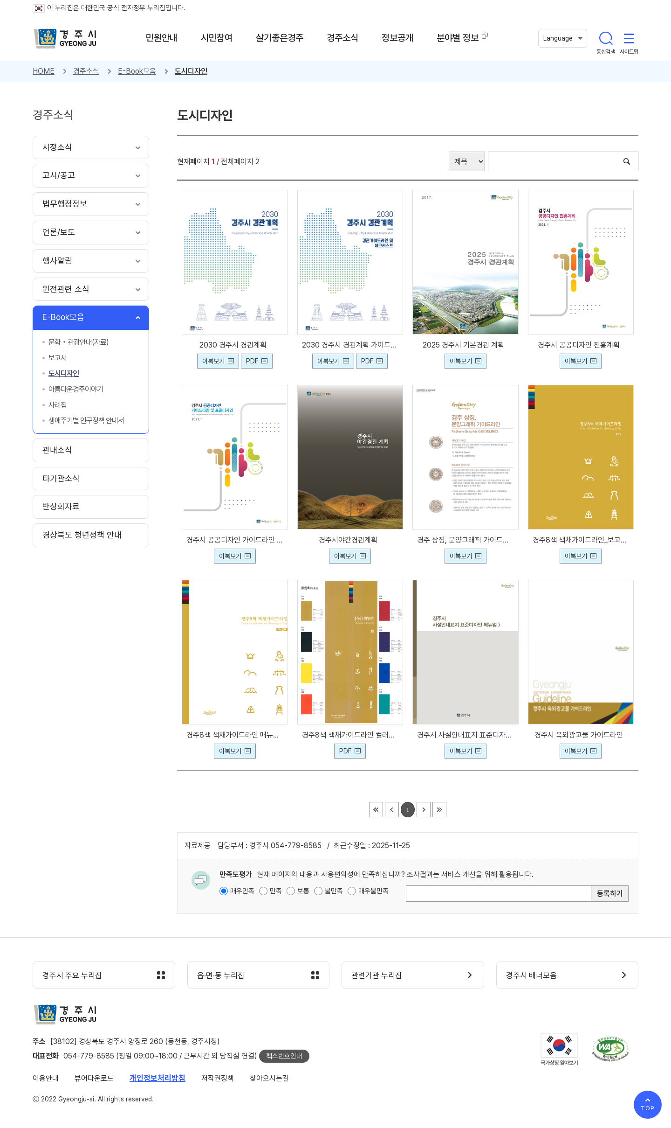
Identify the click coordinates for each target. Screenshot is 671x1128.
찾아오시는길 (269, 1078)
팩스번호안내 (284, 1056)
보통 (303, 891)
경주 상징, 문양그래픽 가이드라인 (465, 540)
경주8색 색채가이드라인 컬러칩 (350, 735)
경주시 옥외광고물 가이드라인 (580, 735)
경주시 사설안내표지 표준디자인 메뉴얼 (465, 735)
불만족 (334, 891)
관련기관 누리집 (376, 975)
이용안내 (46, 1078)
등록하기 (610, 893)
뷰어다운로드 (94, 1078)
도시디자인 (191, 71)
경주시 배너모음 (531, 975)
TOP (648, 1108)
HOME (44, 71)
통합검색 (605, 38)
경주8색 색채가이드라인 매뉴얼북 (234, 735)
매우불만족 (373, 891)
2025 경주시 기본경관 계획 (465, 345)
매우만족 (242, 891)
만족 (276, 891)
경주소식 (86, 71)
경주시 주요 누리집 (72, 975)
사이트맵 (629, 38)
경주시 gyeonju (65, 38)
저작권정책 (217, 1078)
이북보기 (213, 361)
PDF (252, 361)
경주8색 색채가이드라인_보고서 (581, 540)
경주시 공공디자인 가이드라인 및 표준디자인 (234, 540)
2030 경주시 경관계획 (234, 345)
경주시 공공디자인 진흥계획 (580, 345)
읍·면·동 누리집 (221, 975)
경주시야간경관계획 (350, 540)
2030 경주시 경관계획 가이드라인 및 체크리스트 (350, 345)
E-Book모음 (137, 71)
